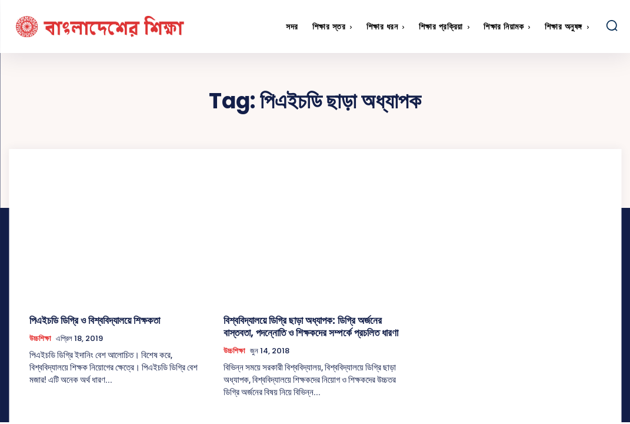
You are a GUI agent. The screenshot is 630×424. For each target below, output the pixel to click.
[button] (611, 25)
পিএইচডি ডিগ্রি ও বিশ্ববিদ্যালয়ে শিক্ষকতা (87, 319)
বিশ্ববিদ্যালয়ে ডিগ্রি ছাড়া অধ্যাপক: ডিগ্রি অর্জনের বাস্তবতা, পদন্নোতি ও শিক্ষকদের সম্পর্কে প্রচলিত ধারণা (308, 324)
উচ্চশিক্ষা (40, 337)
